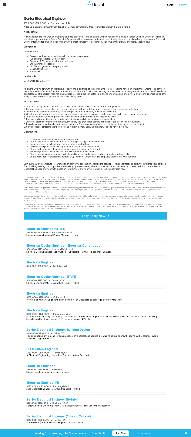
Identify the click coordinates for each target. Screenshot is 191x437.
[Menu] (4, 4)
